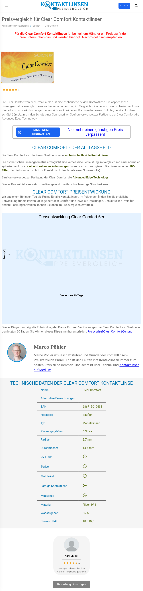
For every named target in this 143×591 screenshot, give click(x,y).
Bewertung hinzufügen (71, 584)
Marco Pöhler (50, 347)
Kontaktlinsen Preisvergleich (15, 26)
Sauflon (36, 26)
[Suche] (136, 5)
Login (124, 5)
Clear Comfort (51, 26)
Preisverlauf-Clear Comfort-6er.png (110, 331)
